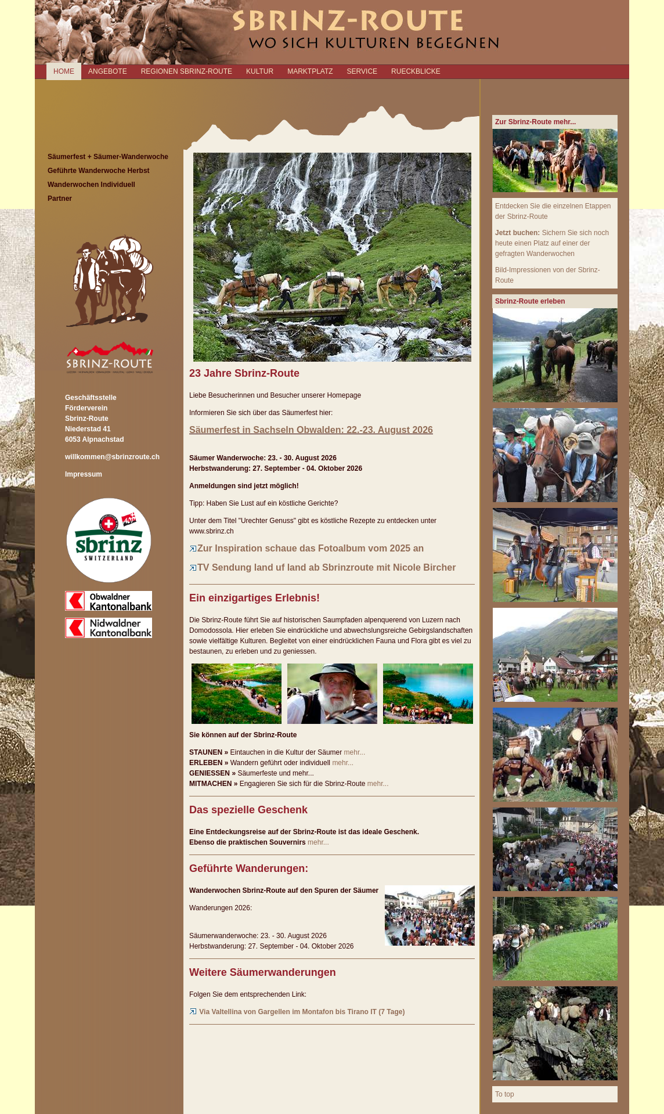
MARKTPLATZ (310, 71)
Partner (60, 198)
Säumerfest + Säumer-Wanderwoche (108, 157)
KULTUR (259, 71)
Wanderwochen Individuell (91, 185)
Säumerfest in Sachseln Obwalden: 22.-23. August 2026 (311, 430)
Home (63, 71)
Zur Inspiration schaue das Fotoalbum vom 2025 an (306, 548)
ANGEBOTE (107, 71)
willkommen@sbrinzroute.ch (112, 457)
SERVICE (362, 71)
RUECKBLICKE (416, 71)
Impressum (83, 474)
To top (504, 1094)
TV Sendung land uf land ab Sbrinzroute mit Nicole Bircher (322, 567)
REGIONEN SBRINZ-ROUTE (186, 71)
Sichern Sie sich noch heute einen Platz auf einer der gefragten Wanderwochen (552, 243)
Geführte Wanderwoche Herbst (99, 171)
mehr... (355, 752)
